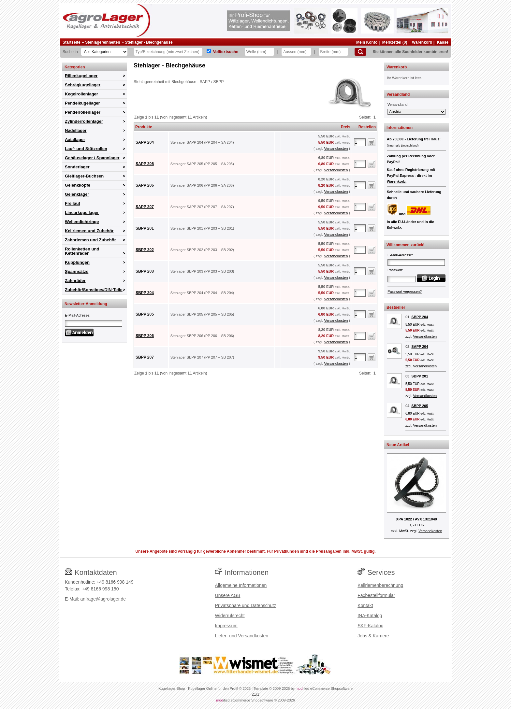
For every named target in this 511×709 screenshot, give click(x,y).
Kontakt (365, 605)
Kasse (442, 42)
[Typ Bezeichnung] (168, 52)
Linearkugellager (82, 212)
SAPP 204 (145, 142)
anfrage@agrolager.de (103, 599)
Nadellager (75, 130)
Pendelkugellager (82, 103)
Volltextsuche (225, 52)
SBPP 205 (145, 314)
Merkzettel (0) (394, 42)
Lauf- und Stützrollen (86, 148)
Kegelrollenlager (81, 94)
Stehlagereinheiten (102, 42)
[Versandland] (416, 112)
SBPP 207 (145, 357)
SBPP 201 (145, 228)
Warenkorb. (396, 181)
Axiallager (75, 139)
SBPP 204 (145, 293)
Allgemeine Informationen (241, 585)
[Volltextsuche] (209, 51)
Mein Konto (366, 42)
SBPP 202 (145, 250)
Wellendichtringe (82, 221)
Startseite (71, 42)
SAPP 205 (145, 164)
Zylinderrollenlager (84, 121)
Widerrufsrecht (230, 615)
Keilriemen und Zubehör (89, 230)
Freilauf (72, 203)
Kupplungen (77, 262)
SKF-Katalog (370, 625)
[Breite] (333, 52)
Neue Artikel (398, 445)
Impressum (226, 625)
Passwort (394, 270)
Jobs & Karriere (373, 635)
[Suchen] (360, 52)
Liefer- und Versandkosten (241, 635)
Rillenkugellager (81, 75)
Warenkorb (422, 42)
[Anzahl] (360, 142)
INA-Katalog (370, 615)
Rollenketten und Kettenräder (82, 251)
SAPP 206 (145, 185)
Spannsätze (76, 271)
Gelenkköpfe (77, 185)
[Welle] (259, 52)
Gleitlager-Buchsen (84, 176)
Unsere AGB (228, 595)
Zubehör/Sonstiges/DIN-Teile (94, 289)
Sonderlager (77, 166)
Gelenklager (77, 194)
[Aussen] (296, 52)
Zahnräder (75, 280)
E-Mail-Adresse (77, 315)
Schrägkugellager (82, 84)
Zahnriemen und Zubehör (90, 239)
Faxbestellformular (376, 595)
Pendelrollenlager (82, 112)
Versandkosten (336, 148)
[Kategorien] (104, 52)
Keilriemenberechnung (380, 585)
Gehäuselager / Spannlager (92, 157)
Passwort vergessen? (404, 291)
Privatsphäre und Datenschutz (245, 605)
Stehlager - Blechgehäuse (149, 42)
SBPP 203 (145, 271)
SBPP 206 (145, 335)
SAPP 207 (145, 207)
